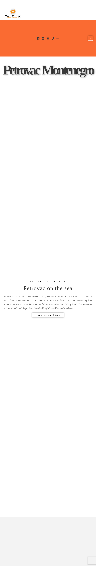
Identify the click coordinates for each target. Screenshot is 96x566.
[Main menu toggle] (90, 38)
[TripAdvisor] (58, 38)
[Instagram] (43, 38)
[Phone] (53, 38)
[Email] (48, 38)
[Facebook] (38, 38)
